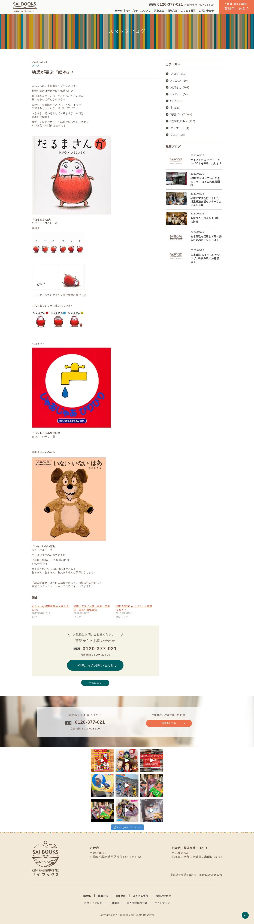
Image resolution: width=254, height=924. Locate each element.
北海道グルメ (179, 121)
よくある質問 (188, 10)
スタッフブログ (93, 902)
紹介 (173, 100)
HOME (119, 10)
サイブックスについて (138, 10)
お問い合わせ (206, 10)
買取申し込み (173, 723)
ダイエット (177, 128)
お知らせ (176, 87)
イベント (176, 94)
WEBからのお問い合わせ (96, 665)
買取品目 (172, 10)
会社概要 (114, 902)
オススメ (176, 80)
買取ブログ (177, 114)
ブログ (174, 73)
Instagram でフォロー (127, 827)
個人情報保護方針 (137, 902)
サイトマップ (162, 902)
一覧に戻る (95, 682)
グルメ (174, 134)
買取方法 (159, 10)
